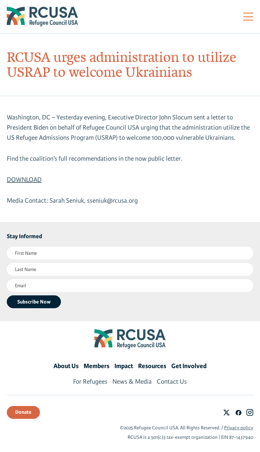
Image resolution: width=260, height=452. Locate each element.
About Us (66, 366)
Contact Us (172, 381)
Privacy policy (238, 428)
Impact (123, 366)
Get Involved (189, 366)
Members (96, 366)
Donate (23, 412)
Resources (152, 366)
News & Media (132, 381)
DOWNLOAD (24, 179)
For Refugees (90, 381)
